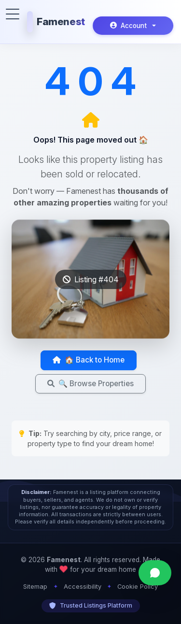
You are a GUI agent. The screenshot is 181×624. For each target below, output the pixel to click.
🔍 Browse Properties (90, 383)
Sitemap (35, 586)
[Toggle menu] (12, 14)
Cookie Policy (137, 586)
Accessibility (82, 586)
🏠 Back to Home (89, 359)
